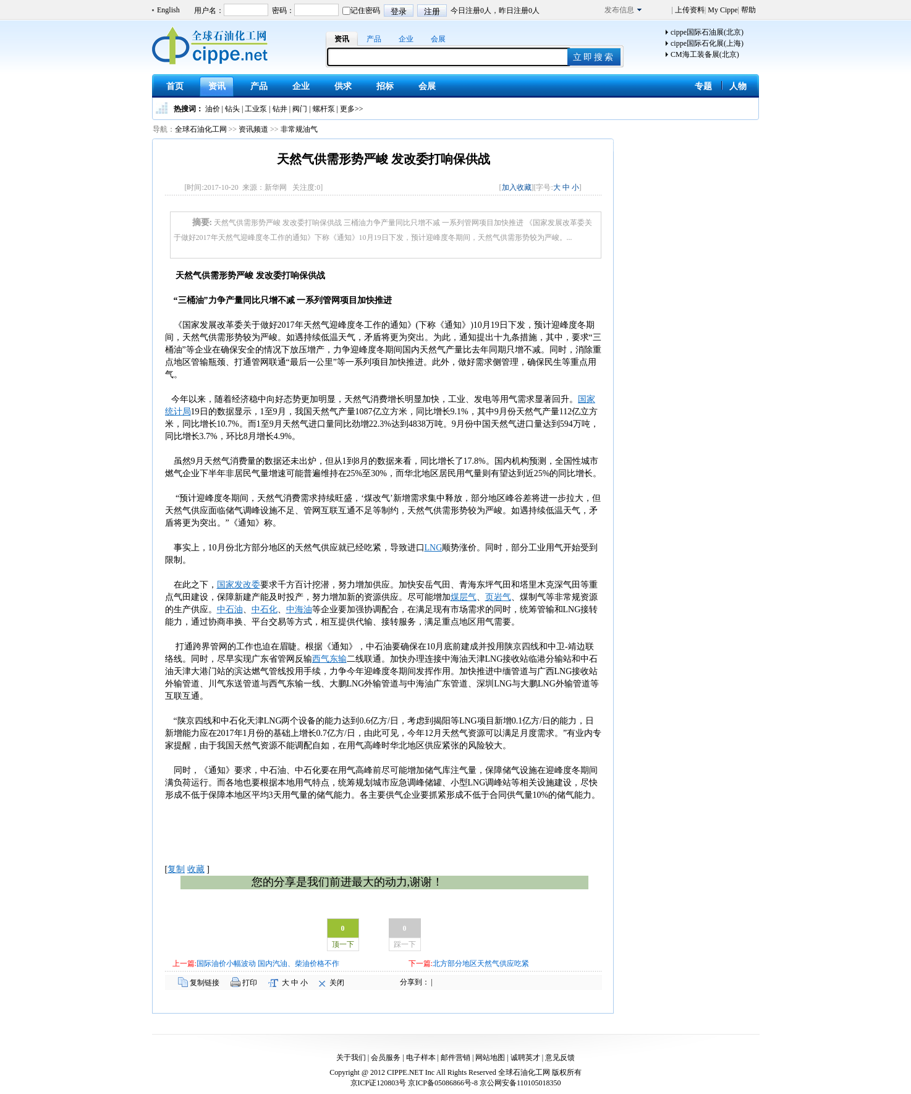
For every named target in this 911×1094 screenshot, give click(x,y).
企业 (406, 39)
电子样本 (421, 1057)
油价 (212, 109)
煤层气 (464, 597)
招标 (385, 86)
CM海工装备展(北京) (705, 54)
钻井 (280, 109)
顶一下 (343, 944)
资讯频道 (253, 129)
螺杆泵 (324, 109)
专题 (703, 86)
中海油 (299, 609)
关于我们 (351, 1057)
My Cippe (721, 10)
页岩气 (498, 597)
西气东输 (329, 659)
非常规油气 (299, 129)
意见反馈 (560, 1057)
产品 (374, 39)
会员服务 (385, 1057)
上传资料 (689, 10)
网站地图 (490, 1057)
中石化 (265, 609)
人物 (738, 86)
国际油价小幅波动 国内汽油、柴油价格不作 (268, 963)
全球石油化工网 (201, 129)
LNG (434, 547)
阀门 (299, 109)
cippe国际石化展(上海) (707, 43)
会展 (438, 39)
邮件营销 (455, 1057)
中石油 (230, 609)
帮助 (747, 10)
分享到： (415, 982)
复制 (176, 869)
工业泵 (256, 109)
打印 (249, 982)
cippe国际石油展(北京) (707, 32)
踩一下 (405, 944)
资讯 (341, 39)
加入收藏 (517, 187)
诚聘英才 (525, 1057)
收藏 (196, 869)
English (168, 10)
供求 (343, 86)
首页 (175, 86)
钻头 (232, 109)
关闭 (336, 982)
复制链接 (204, 982)
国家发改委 (238, 584)
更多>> (351, 109)
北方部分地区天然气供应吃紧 (481, 963)
